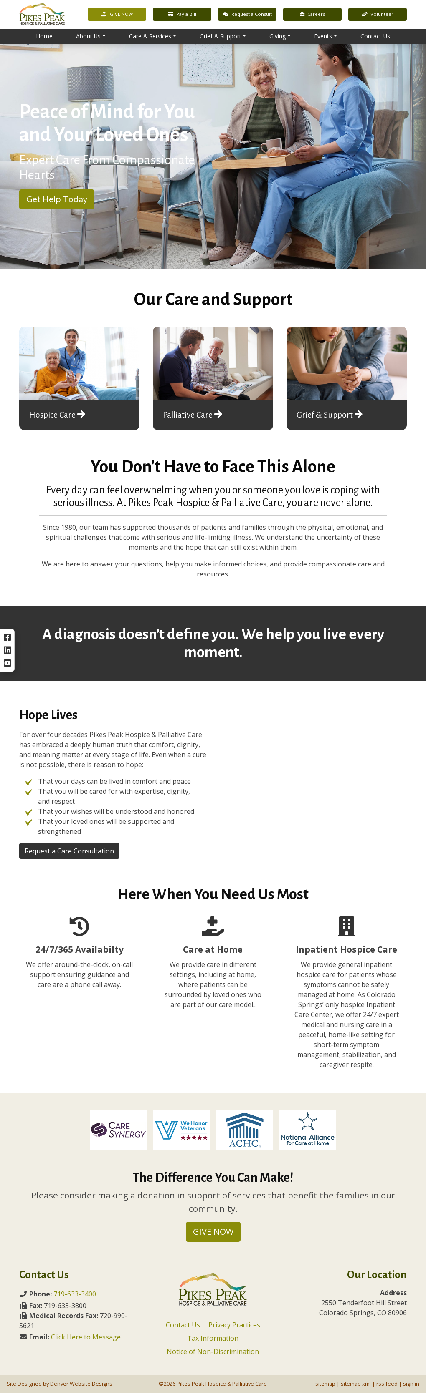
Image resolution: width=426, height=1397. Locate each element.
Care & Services (150, 37)
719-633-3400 (74, 1298)
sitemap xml (356, 1388)
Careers (312, 15)
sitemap (325, 1388)
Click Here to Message (86, 1341)
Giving (277, 37)
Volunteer (377, 15)
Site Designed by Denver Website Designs (59, 1388)
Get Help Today (56, 203)
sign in (411, 1388)
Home (44, 37)
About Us (88, 37)
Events (323, 37)
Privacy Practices (234, 1329)
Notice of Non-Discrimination (213, 1355)
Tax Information (212, 1342)
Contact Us (375, 37)
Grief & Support (220, 37)
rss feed (387, 1388)
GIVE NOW (117, 15)
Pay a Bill (182, 15)
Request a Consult (247, 15)
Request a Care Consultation (69, 855)
